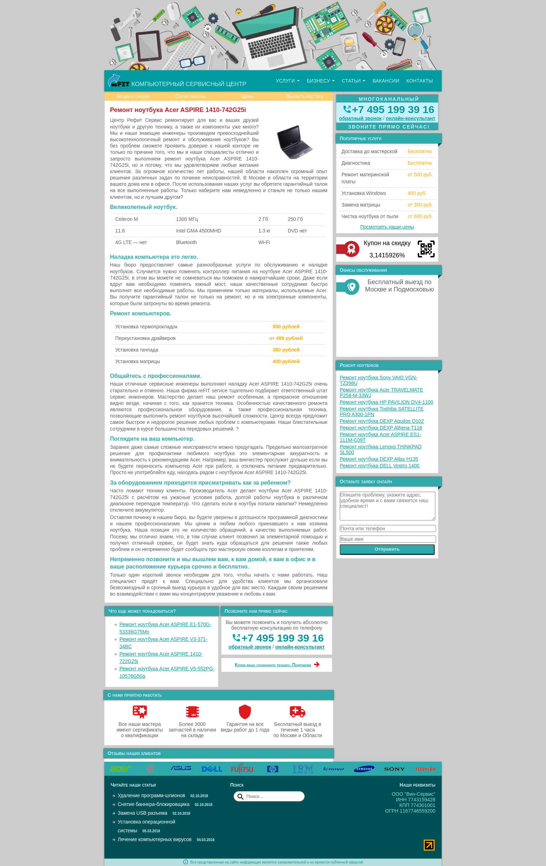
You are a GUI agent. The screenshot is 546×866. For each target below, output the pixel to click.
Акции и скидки (133, 96)
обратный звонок (250, 647)
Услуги (288, 81)
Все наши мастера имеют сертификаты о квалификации (140, 727)
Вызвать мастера (304, 96)
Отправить (387, 549)
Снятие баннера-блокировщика (153, 804)
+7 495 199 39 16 (282, 638)
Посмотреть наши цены (387, 227)
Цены (247, 96)
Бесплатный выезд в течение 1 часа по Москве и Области (297, 727)
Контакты (419, 81)
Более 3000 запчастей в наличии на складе (192, 727)
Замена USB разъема (142, 813)
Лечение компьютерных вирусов (154, 839)
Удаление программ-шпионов (151, 795)
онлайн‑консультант (300, 647)
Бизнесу (321, 81)
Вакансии (385, 81)
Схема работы (190, 96)
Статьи (354, 81)
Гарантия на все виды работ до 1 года (245, 724)
